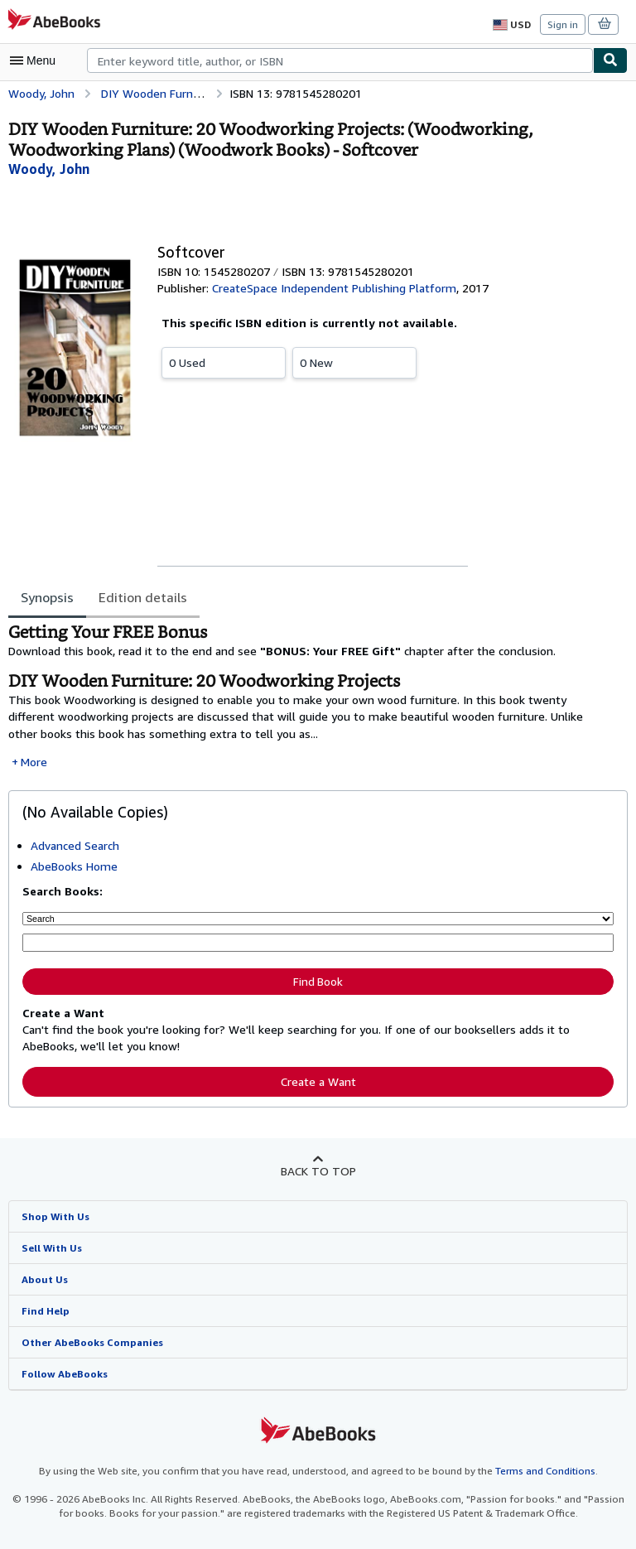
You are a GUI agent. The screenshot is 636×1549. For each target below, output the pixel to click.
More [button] (34, 761)
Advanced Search (77, 845)
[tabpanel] (311, 696)
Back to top (317, 1168)
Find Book (318, 979)
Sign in (562, 24)
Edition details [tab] (140, 597)
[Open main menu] (36, 60)
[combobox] (340, 60)
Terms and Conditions (535, 1469)
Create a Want (318, 1078)
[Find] (610, 60)
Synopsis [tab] (48, 597)
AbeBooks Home (74, 865)
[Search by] (318, 917)
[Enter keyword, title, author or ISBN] (318, 941)
